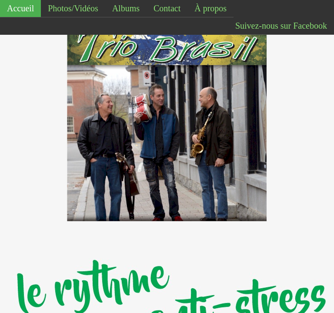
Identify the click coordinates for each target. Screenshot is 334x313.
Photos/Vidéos (73, 8)
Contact (167, 8)
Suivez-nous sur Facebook (281, 25)
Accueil (20, 8)
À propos (210, 8)
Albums (126, 8)
